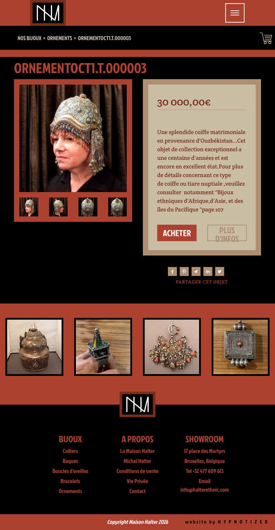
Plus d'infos (227, 233)
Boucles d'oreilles (70, 471)
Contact (137, 491)
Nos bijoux (30, 38)
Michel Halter (137, 461)
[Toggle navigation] (235, 13)
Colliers (70, 451)
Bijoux (70, 439)
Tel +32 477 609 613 (205, 471)
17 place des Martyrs (204, 451)
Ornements (70, 491)
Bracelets (70, 481)
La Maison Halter (137, 451)
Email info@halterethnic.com (204, 485)
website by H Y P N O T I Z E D (227, 522)
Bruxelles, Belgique (204, 461)
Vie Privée (137, 481)
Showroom (204, 439)
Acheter (177, 233)
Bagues (70, 461)
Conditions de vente (137, 471)
